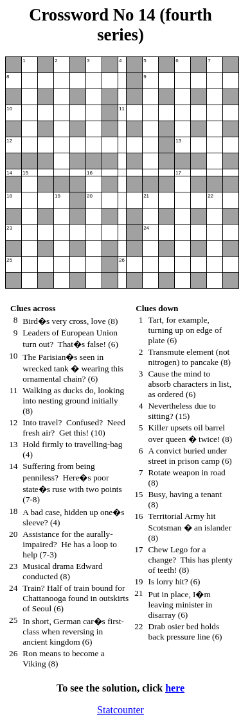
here (174, 688)
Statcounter (120, 709)
